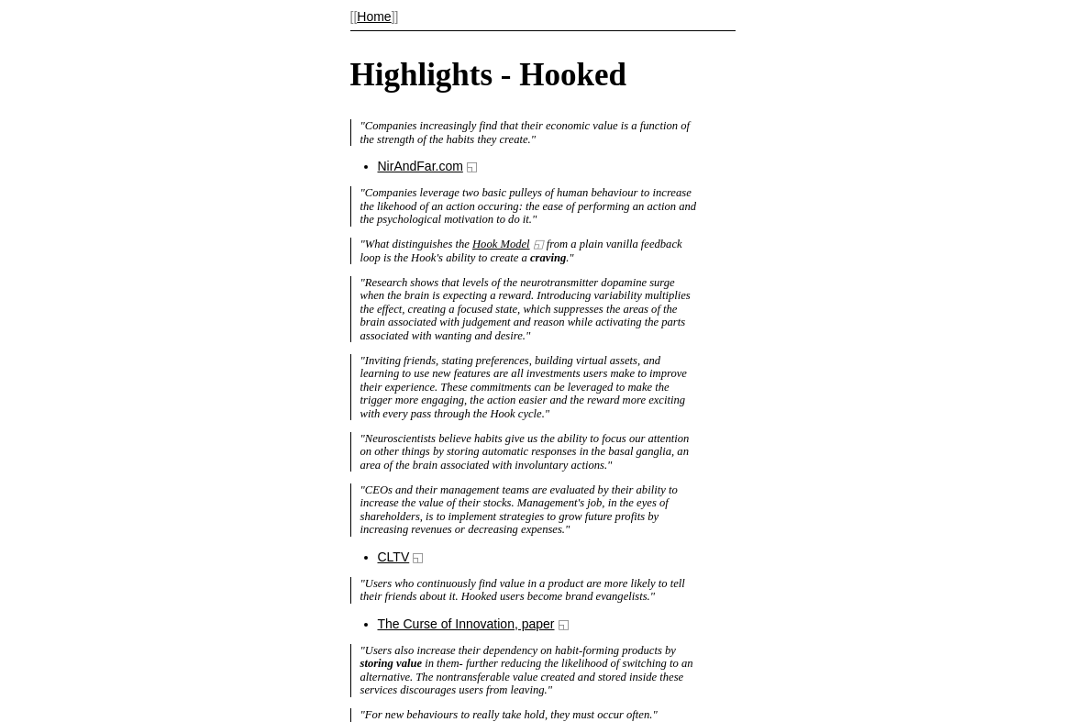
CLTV (394, 557)
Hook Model (501, 244)
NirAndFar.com (420, 166)
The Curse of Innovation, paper (466, 623)
